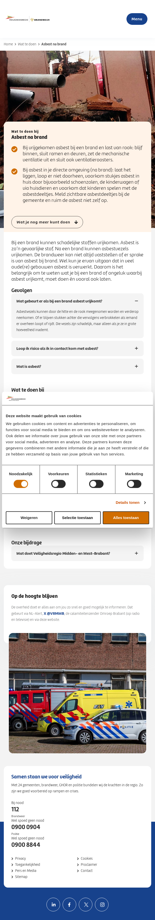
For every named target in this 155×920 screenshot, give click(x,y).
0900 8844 (25, 844)
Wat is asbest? (28, 369)
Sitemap (21, 877)
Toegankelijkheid (27, 865)
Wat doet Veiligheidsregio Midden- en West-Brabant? (63, 556)
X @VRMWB (54, 613)
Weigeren (29, 518)
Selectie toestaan (77, 518)
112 (15, 809)
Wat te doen (27, 44)
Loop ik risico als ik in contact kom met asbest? (57, 351)
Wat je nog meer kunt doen (43, 222)
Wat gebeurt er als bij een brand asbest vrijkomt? (59, 303)
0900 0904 (25, 827)
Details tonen (127, 502)
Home (8, 44)
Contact (87, 871)
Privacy (20, 858)
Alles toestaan (126, 518)
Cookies (87, 858)
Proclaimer (89, 865)
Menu (137, 19)
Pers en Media (25, 871)
